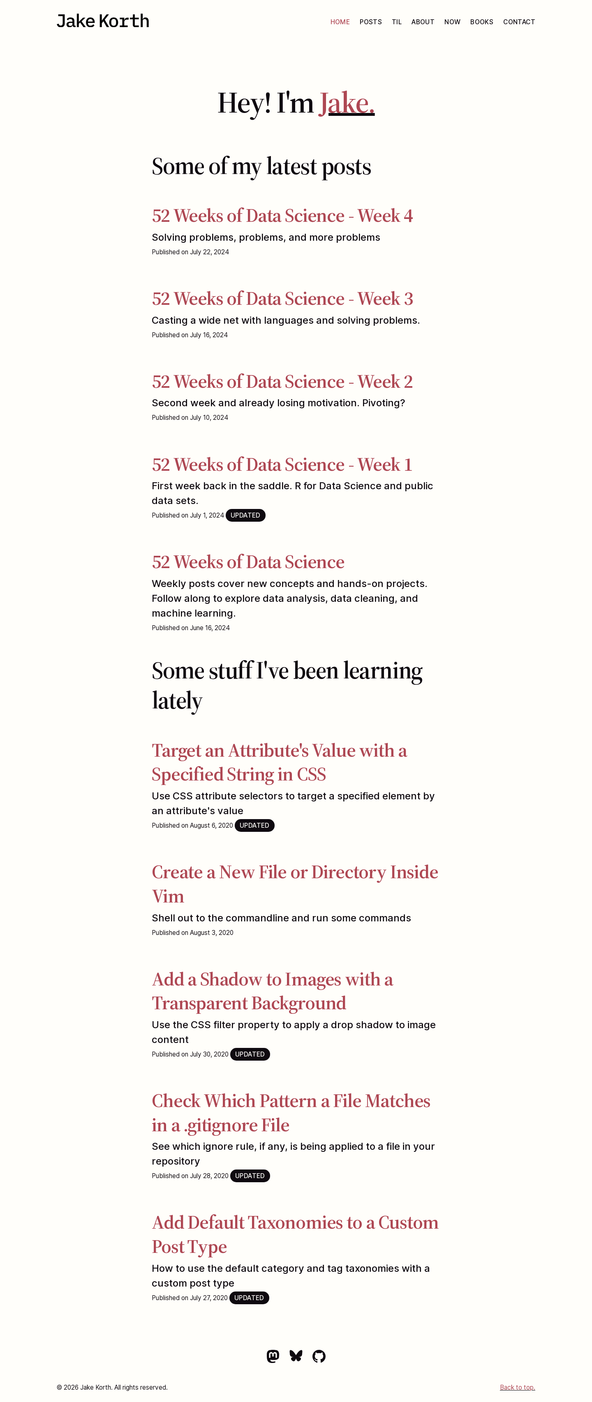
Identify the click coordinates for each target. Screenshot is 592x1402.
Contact (519, 22)
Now (452, 22)
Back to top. (517, 1387)
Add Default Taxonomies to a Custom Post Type (295, 1234)
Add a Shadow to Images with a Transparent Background (272, 990)
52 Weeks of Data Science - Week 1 (282, 464)
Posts (371, 22)
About (423, 22)
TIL (397, 22)
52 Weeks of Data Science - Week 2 (282, 381)
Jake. (347, 102)
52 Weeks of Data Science (248, 561)
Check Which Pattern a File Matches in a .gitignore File (291, 1112)
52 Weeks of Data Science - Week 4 (282, 215)
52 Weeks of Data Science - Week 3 (282, 298)
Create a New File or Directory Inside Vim (295, 883)
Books (481, 22)
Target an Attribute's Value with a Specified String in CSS (279, 762)
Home (340, 22)
